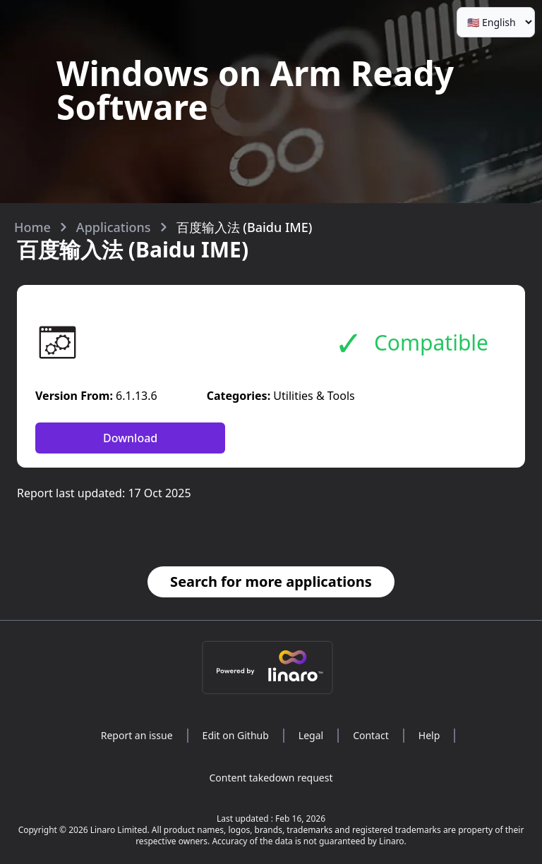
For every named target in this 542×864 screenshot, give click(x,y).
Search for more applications (271, 581)
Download (130, 438)
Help (429, 735)
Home (32, 227)
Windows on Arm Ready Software (255, 90)
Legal (311, 735)
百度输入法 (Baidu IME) (244, 227)
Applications (113, 227)
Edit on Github (236, 735)
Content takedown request (271, 777)
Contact (371, 735)
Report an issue (137, 735)
